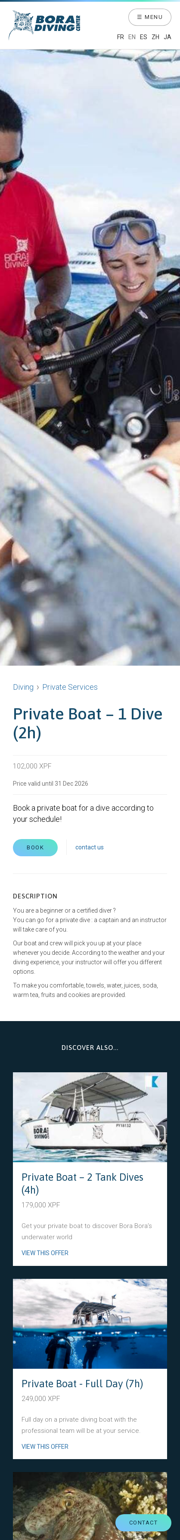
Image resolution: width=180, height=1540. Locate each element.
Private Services (70, 686)
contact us (89, 847)
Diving (23, 686)
